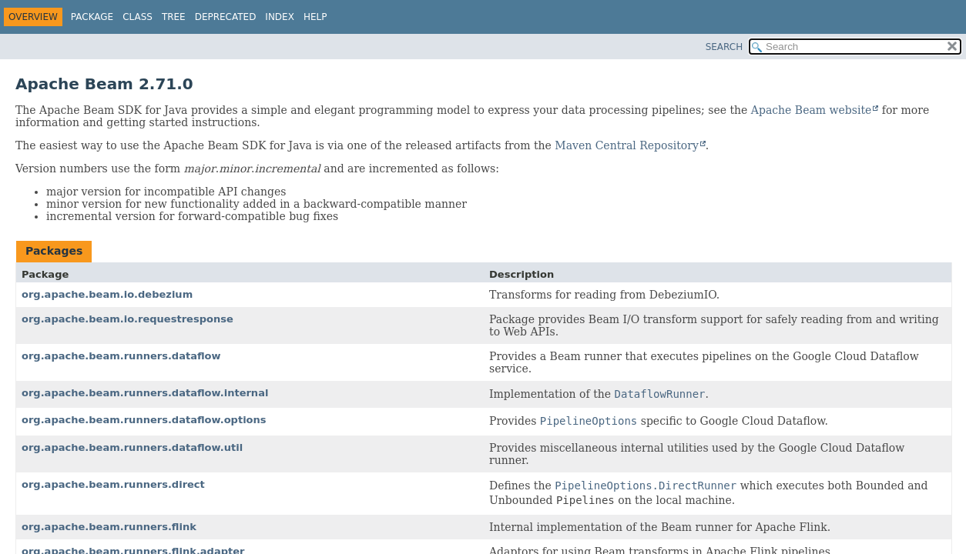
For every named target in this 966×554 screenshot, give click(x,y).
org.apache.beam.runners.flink (109, 526)
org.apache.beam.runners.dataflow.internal (145, 393)
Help (315, 17)
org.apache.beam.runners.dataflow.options (144, 420)
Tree (174, 17)
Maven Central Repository (626, 145)
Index (279, 17)
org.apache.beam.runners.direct (113, 484)
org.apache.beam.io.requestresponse (127, 319)
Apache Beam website (811, 110)
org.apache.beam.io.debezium (107, 294)
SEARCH (724, 47)
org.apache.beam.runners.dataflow (121, 356)
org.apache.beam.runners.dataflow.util (132, 447)
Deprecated (226, 17)
